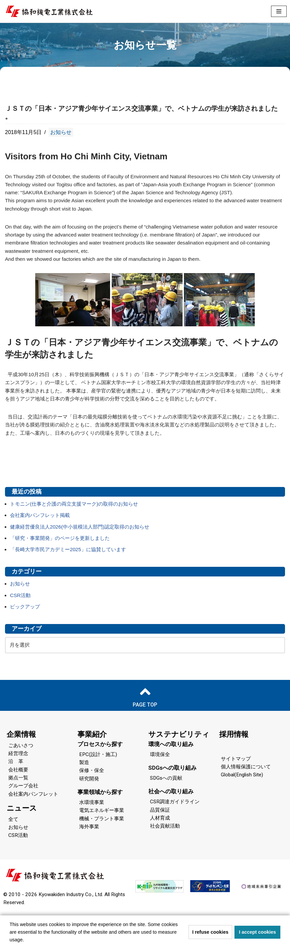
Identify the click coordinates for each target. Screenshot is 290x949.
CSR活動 (21, 624)
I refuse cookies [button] (210, 932)
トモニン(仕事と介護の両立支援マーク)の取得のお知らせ (78, 530)
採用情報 (233, 765)
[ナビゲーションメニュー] (279, 11)
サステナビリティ (179, 765)
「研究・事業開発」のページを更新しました (63, 565)
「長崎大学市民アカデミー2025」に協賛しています (72, 577)
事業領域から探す (100, 824)
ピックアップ (26, 636)
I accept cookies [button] (257, 932)
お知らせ (61, 132)
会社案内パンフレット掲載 (42, 541)
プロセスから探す (100, 774)
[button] (26, 940)
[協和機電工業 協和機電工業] (49, 11)
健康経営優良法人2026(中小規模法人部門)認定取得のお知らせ (84, 553)
